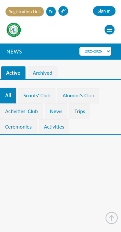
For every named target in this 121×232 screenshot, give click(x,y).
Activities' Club (21, 111)
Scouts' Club (37, 95)
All (8, 95)
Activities (54, 126)
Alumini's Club (78, 95)
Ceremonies (18, 126)
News (56, 111)
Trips (80, 111)
